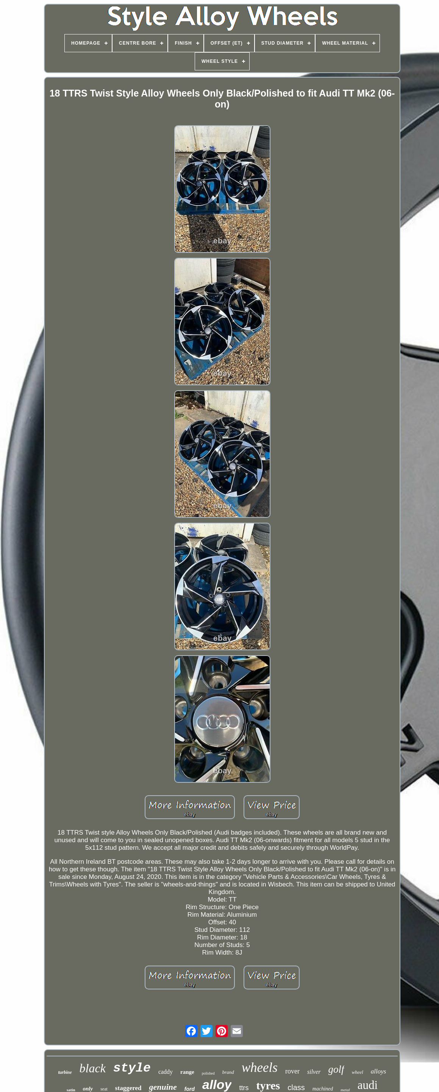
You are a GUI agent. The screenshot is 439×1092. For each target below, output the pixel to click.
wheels (260, 1067)
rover (292, 1071)
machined (322, 1089)
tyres (268, 1085)
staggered (128, 1088)
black (93, 1068)
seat (104, 1089)
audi (368, 1085)
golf (336, 1069)
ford (189, 1089)
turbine (65, 1072)
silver (314, 1072)
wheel (357, 1072)
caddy (165, 1072)
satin (71, 1089)
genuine (163, 1087)
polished (208, 1073)
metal (345, 1089)
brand (228, 1072)
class (296, 1087)
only (88, 1089)
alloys (378, 1071)
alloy (216, 1084)
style (132, 1068)
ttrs (243, 1088)
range (187, 1072)
